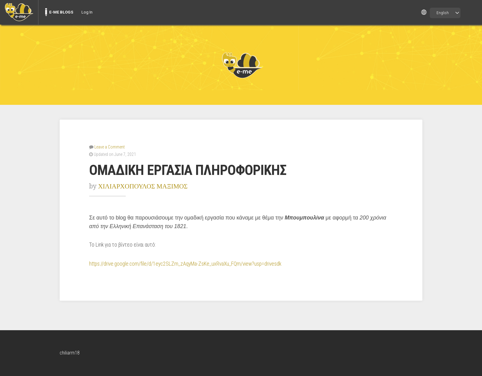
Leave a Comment (109, 146)
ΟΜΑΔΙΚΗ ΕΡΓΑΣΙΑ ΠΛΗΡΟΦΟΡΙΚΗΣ (187, 170)
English (443, 12)
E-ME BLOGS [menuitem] (61, 12)
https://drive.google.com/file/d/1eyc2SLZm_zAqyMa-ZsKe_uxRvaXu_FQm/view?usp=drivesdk (185, 264)
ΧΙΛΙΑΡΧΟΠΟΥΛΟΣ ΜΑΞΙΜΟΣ (143, 186)
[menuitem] (19, 12)
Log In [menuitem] (87, 12)
